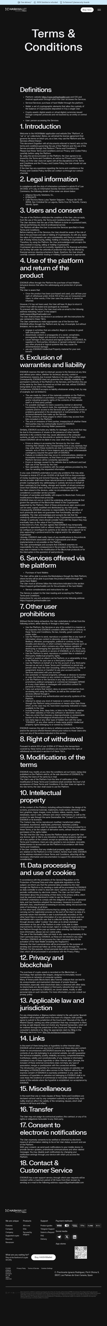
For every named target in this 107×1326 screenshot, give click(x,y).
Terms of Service (33, 1268)
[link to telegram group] (59, 1237)
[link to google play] (64, 1256)
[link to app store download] (64, 1249)
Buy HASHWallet (43, 1257)
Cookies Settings (46, 1268)
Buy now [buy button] (87, 9)
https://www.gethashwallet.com (56, 97)
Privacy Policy (21, 1268)
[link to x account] (67, 1237)
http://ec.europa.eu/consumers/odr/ (59, 1032)
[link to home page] (16, 1211)
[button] (98, 9)
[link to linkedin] (74, 1237)
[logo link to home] (16, 10)
